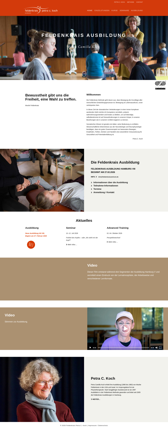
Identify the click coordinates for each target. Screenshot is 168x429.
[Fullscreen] (160, 347)
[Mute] (156, 347)
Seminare (124, 10)
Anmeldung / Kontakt (104, 192)
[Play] (90, 347)
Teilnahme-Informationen (106, 186)
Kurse (115, 10)
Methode (130, 2)
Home (89, 10)
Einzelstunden (102, 10)
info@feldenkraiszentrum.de (108, 177)
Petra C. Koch (119, 2)
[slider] (123, 347)
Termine (97, 189)
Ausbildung (137, 10)
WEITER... (96, 399)
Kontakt (139, 2)
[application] (125, 328)
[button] (125, 328)
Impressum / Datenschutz (98, 425)
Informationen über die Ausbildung (111, 182)
